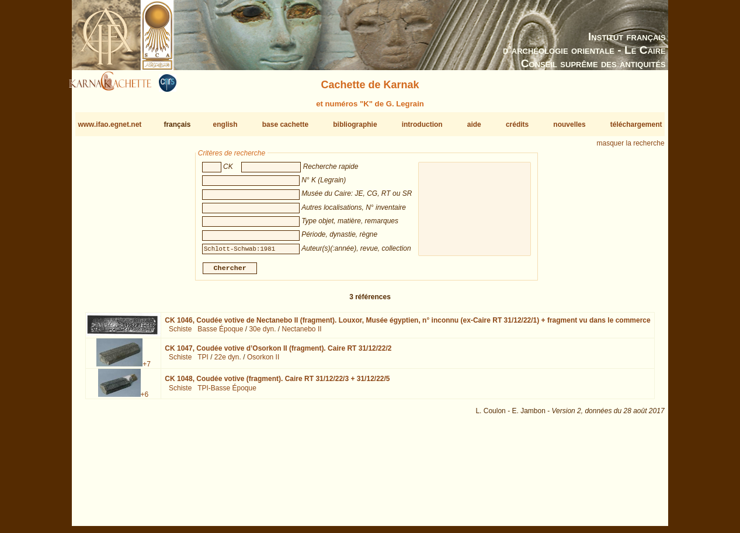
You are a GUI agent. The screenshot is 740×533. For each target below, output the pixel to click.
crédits (517, 124)
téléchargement (636, 124)
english (225, 124)
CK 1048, (277, 383)
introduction (422, 124)
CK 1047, (278, 353)
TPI (203, 362)
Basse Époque (220, 334)
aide (474, 124)
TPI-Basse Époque (226, 393)
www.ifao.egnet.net (109, 124)
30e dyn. (262, 334)
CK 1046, (407, 325)
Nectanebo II (302, 334)
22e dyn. (227, 362)
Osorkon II (263, 362)
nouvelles (569, 124)
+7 (147, 369)
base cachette (285, 124)
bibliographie (355, 124)
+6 (145, 399)
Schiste (180, 334)
